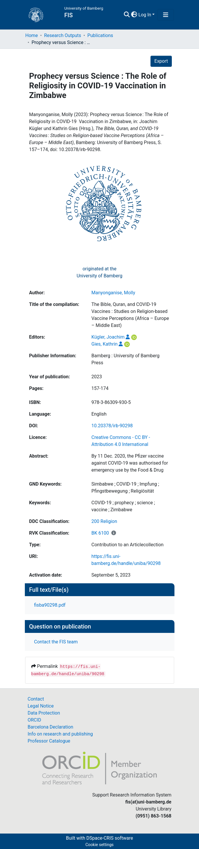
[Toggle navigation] (166, 15)
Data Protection (44, 713)
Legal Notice (41, 706)
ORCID (34, 720)
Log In (145, 14)
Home (31, 35)
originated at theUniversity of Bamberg (99, 272)
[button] (134, 14)
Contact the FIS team (56, 642)
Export (161, 61)
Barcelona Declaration (50, 727)
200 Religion (104, 521)
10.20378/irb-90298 (112, 425)
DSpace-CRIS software (109, 838)
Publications (100, 35)
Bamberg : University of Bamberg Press (125, 359)
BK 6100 (100, 533)
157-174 (99, 388)
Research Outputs (62, 35)
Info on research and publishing (60, 734)
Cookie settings (99, 844)
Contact (36, 699)
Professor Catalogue (49, 741)
